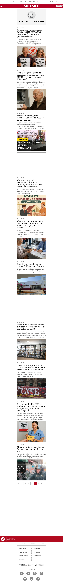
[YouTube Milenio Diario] (25, 579)
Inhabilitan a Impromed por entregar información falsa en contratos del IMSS (31, 326)
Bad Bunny (21, 1)
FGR (50, 1)
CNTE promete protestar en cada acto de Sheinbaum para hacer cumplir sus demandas (31, 367)
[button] (1, 6)
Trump (53, 1)
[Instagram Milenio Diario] (35, 573)
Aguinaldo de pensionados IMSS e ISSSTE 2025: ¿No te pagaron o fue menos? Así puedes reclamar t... (29, 33)
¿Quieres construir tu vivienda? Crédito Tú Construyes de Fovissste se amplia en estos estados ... (29, 183)
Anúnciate (22, 559)
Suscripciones (23, 555)
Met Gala (15, 1)
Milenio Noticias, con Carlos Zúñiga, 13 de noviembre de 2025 (30, 449)
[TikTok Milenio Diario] (31, 579)
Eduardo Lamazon (43, 1)
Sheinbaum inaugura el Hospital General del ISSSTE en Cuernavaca (30, 117)
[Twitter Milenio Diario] (28, 573)
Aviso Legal (37, 555)
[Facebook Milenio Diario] (22, 573)
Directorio (37, 548)
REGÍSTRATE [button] (59, 5)
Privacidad (37, 552)
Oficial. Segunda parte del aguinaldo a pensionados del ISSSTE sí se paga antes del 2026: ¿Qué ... (30, 76)
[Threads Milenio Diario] (41, 573)
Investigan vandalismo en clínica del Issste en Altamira (31, 265)
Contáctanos (23, 552)
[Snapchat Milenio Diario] (38, 579)
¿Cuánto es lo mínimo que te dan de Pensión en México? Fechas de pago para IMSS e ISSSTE (30, 224)
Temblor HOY (28, 1)
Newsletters (22, 548)
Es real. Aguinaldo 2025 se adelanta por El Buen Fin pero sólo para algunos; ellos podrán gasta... (31, 407)
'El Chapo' (35, 1)
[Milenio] (31, 6)
